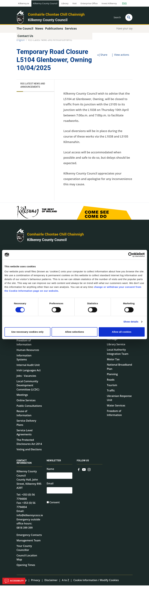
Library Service (116, 347)
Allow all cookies (121, 331)
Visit (74, 3)
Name (50, 472)
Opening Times (26, 568)
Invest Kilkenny (109, 3)
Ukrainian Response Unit (119, 401)
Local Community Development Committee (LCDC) (28, 389)
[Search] (128, 17)
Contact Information (24, 465)
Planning (112, 377)
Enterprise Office (89, 3)
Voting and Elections (29, 453)
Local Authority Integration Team (117, 355)
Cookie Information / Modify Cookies (96, 583)
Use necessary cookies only (27, 331)
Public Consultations (29, 409)
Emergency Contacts (29, 538)
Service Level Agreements (25, 436)
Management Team (29, 544)
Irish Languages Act (29, 374)
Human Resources (28, 353)
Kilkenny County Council (45, 3)
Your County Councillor (24, 551)
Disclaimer (51, 583)
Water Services (116, 409)
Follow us (83, 464)
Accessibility (14, 581)
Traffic (111, 394)
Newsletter (54, 464)
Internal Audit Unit (28, 368)
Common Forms (87, 341)
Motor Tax (113, 362)
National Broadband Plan (119, 370)
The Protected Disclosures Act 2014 (29, 445)
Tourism (112, 388)
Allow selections (74, 331)
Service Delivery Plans (26, 426)
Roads (111, 383)
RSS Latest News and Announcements (50, 43)
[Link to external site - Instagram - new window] (89, 473)
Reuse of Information (24, 417)
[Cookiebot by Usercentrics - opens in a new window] (130, 254)
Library (64, 3)
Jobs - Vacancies (26, 379)
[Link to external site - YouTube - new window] (84, 473)
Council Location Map (27, 561)
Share (102, 58)
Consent (54, 507)
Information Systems (24, 361)
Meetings (22, 398)
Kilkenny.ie (23, 3)
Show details (130, 321)
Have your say (124, 32)
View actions (120, 58)
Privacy (35, 583)
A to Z (65, 583)
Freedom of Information (24, 346)
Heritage (112, 342)
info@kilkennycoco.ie (30, 518)
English (21, 43)
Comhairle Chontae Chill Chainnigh (56, 14)
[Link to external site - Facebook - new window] (79, 473)
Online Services (26, 403)
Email (50, 488)
